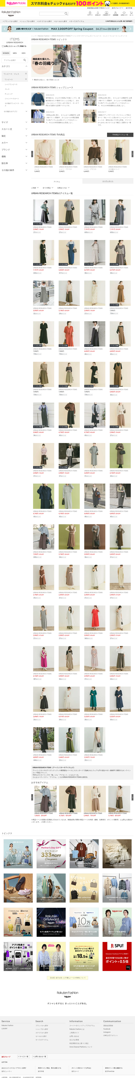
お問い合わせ (74, 1031)
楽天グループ (116, 8)
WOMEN (6, 53)
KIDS (23, 53)
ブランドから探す (42, 1020)
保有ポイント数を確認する (113, 1062)
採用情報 (38, 1072)
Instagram (107, 1027)
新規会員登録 (108, 1020)
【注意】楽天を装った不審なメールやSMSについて (67, 972)
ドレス (7, 89)
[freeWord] (15, 60)
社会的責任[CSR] (28, 1072)
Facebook (106, 1023)
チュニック (9, 94)
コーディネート (107, 181)
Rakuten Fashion (44, 36)
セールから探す (41, 1031)
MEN (15, 53)
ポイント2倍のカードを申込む (81, 1062)
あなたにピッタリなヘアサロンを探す (14, 1062)
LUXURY (4, 1023)
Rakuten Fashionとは (76, 1024)
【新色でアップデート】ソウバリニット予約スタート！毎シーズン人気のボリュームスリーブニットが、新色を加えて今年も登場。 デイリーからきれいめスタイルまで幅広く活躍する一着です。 (114, 120)
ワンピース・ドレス (11, 74)
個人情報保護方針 (15, 1072)
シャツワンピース (11, 84)
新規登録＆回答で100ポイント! (98, 8)
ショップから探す (42, 1024)
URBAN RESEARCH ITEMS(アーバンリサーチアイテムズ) (71, 36)
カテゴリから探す (42, 1027)
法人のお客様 (74, 1034)
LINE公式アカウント (110, 1030)
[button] (45, 158)
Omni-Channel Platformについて (80, 1041)
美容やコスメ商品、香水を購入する (49, 1062)
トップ (33, 36)
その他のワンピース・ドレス (14, 104)
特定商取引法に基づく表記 (78, 1038)
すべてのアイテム (42, 1034)
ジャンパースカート (12, 99)
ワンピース (9, 79)
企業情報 (4, 1072)
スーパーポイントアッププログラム (82, 1020)
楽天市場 (129, 8)
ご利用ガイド (74, 1027)
